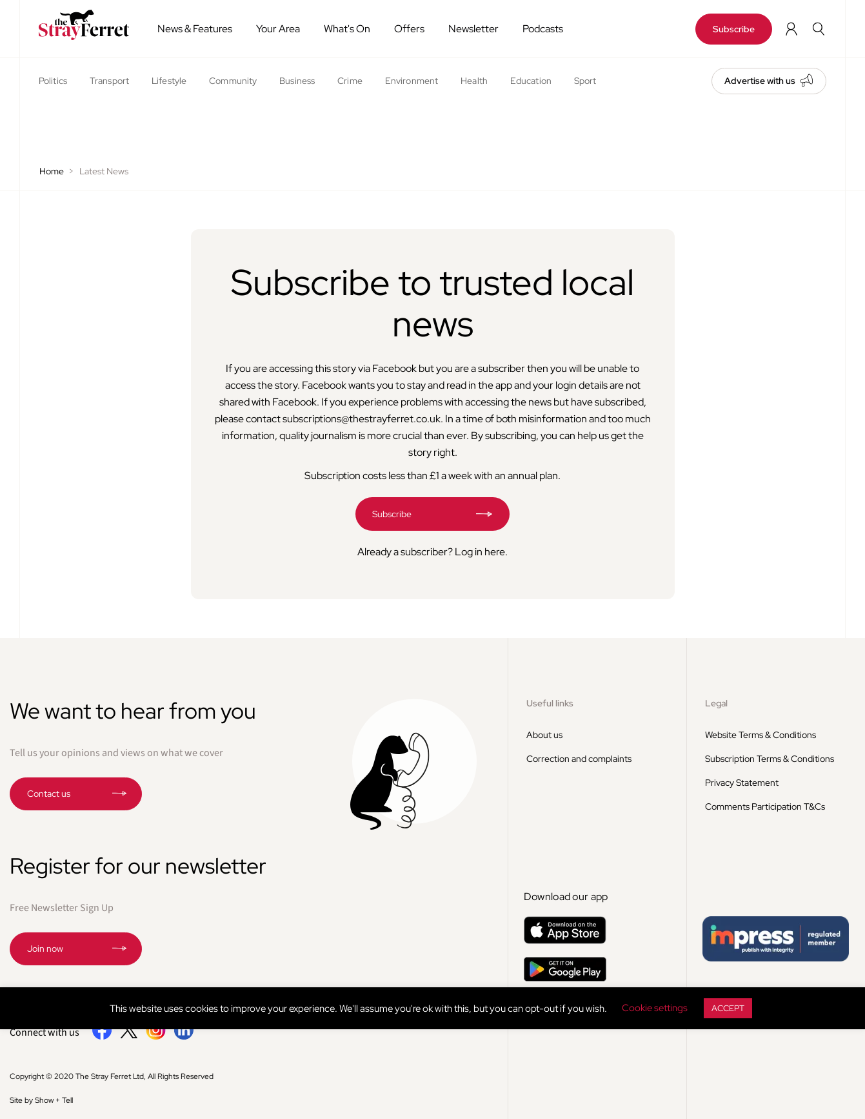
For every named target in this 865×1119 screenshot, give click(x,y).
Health (474, 81)
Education (531, 81)
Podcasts (542, 29)
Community (233, 81)
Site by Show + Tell (41, 1100)
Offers (409, 29)
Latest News (103, 171)
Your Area (278, 29)
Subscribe (734, 29)
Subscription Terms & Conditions (769, 759)
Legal (716, 703)
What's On (347, 29)
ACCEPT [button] (727, 1008)
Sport (585, 81)
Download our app (566, 896)
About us (544, 735)
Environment (411, 81)
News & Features (194, 29)
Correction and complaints (578, 759)
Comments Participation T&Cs (765, 806)
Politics (53, 81)
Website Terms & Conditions (760, 735)
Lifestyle (169, 81)
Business (297, 81)
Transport (109, 81)
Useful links (549, 703)
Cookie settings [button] (655, 1007)
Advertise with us (759, 81)
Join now (45, 948)
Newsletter (473, 29)
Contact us (48, 793)
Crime (350, 81)
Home (51, 171)
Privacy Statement (742, 782)
